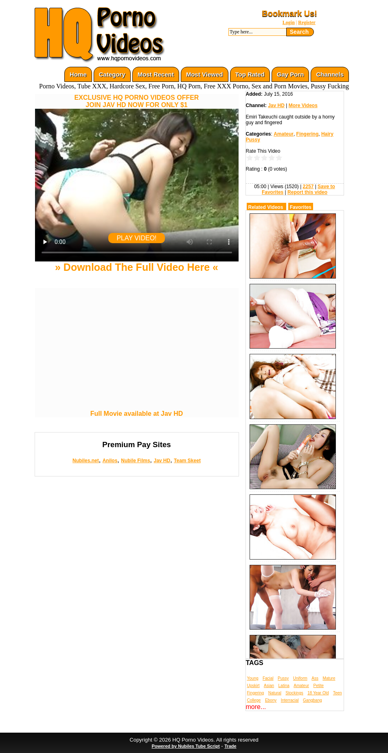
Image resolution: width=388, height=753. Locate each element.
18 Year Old (318, 693)
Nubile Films (135, 460)
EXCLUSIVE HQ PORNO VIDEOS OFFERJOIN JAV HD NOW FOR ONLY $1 (137, 101)
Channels (330, 74)
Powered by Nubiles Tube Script (185, 746)
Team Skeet (187, 460)
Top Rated (250, 74)
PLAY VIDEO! (136, 238)
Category (112, 74)
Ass (314, 678)
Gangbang (312, 700)
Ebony (270, 700)
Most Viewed (204, 74)
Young (253, 678)
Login (289, 22)
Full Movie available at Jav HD (136, 413)
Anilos (110, 460)
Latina (283, 685)
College (254, 700)
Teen (337, 693)
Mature (328, 678)
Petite (318, 685)
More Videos (303, 105)
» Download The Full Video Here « (136, 267)
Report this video (307, 192)
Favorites (300, 207)
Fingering (307, 134)
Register (307, 22)
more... (256, 706)
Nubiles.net (85, 460)
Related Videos (265, 207)
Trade (230, 746)
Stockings (294, 693)
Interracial (290, 700)
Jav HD (161, 460)
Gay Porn (290, 74)
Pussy (283, 678)
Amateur (284, 134)
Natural (274, 693)
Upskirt (253, 685)
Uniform (300, 678)
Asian (269, 685)
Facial (268, 678)
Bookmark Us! (289, 13)
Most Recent (156, 74)
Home (78, 74)
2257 (308, 186)
